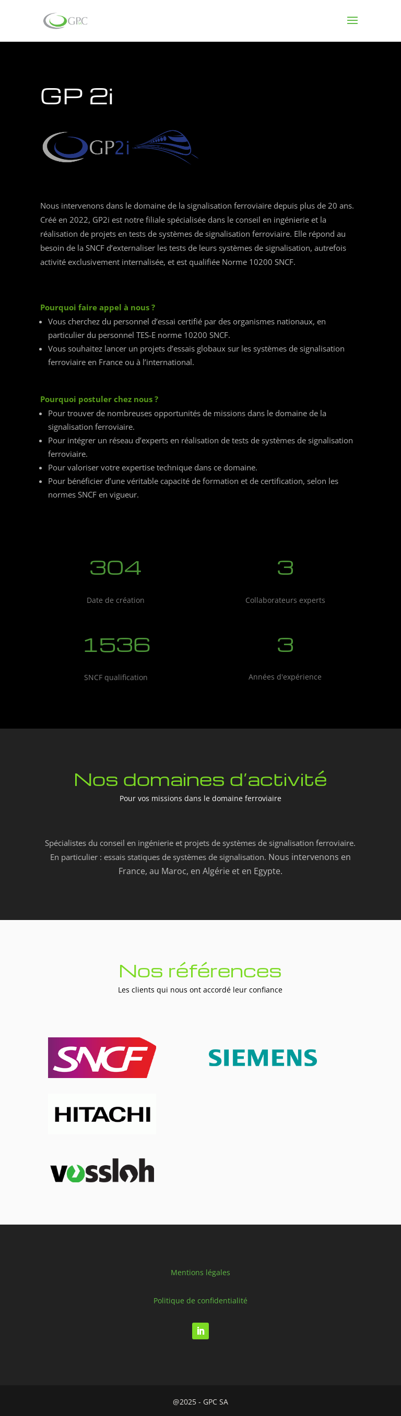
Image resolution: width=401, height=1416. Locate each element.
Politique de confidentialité (200, 1300)
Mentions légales (200, 1272)
